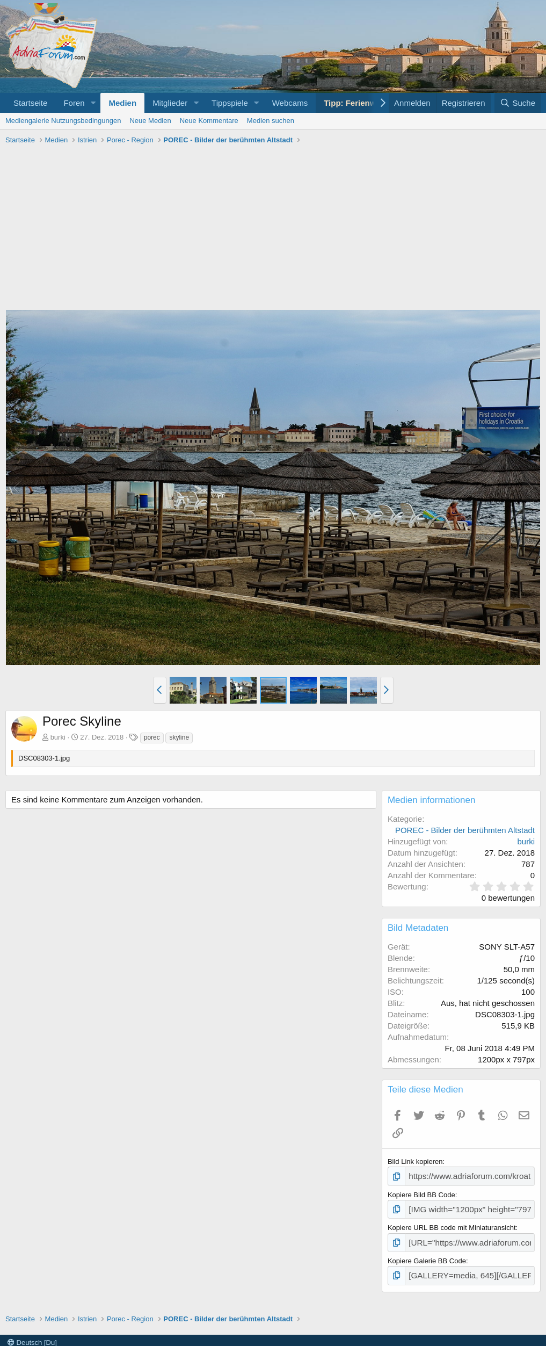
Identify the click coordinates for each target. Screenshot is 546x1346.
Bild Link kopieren (415, 1161)
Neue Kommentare (209, 121)
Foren (73, 102)
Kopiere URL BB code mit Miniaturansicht (452, 1224)
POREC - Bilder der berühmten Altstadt (465, 830)
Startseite (30, 102)
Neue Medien (150, 121)
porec (152, 737)
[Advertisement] (273, 229)
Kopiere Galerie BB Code (427, 1255)
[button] (92, 103)
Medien (122, 102)
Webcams (290, 102)
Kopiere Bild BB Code (421, 1193)
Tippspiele (230, 102)
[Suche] (517, 103)
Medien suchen (270, 121)
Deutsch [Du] (32, 1335)
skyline (179, 737)
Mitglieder (169, 102)
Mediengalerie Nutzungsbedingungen (63, 121)
